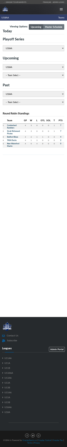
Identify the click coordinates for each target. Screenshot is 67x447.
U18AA (5, 17)
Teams (61, 17)
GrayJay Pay (58, 440)
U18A (7, 412)
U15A (7, 397)
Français (47, 2)
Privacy (37, 442)
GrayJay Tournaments (14, 2)
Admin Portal (57, 349)
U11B (7, 367)
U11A (7, 363)
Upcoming (36, 27)
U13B (7, 387)
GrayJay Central (44, 440)
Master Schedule (53, 27)
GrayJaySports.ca (29, 440)
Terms (29, 442)
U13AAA (8, 372)
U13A (7, 382)
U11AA (8, 358)
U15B (7, 402)
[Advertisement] (33, 190)
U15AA (8, 392)
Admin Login (58, 2)
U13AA (8, 377)
